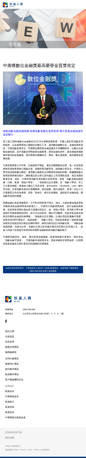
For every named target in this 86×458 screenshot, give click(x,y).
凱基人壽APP (38, 268)
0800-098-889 (29, 309)
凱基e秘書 (49, 268)
